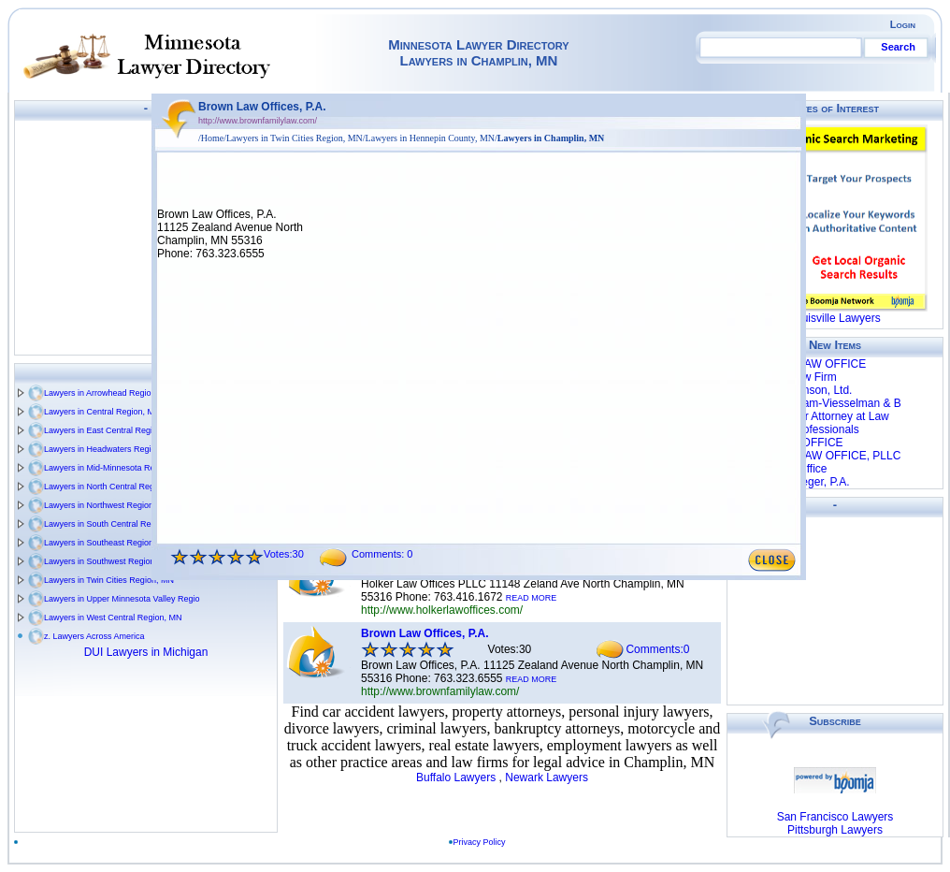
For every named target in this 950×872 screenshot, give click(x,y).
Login (902, 24)
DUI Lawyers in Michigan (146, 652)
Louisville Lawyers (834, 318)
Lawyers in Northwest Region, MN (107, 505)
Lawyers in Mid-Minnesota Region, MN (116, 467)
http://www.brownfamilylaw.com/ (440, 691)
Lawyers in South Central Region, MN (114, 524)
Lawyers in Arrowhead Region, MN (109, 393)
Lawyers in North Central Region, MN (113, 486)
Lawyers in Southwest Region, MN (108, 561)
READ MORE (531, 598)
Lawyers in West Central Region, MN (112, 617)
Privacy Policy (483, 842)
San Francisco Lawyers (835, 816)
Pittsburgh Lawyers (835, 829)
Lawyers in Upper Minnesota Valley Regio (121, 598)
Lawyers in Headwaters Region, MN (111, 449)
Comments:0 (657, 649)
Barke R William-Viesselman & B (820, 403)
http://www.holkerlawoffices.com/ (442, 610)
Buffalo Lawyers (456, 777)
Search (898, 46)
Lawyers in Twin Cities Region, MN (109, 580)
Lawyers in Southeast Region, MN (107, 542)
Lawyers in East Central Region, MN (112, 430)
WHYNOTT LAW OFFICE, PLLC (819, 455)
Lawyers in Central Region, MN (102, 411)
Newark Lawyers (546, 777)
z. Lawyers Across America (94, 636)
